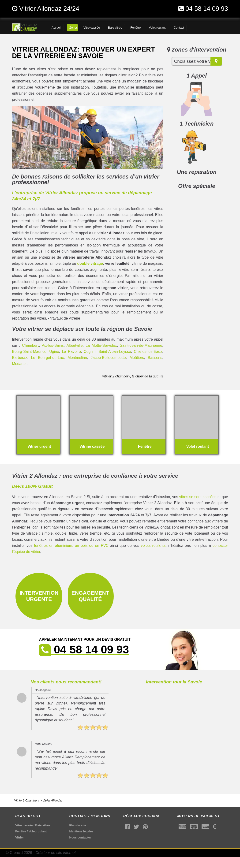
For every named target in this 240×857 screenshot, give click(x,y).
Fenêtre (20, 831)
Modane (19, 364)
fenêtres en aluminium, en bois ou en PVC (71, 546)
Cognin (90, 352)
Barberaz (19, 358)
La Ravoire (71, 352)
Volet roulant (38, 831)
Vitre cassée (24, 825)
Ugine (54, 352)
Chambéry (30, 345)
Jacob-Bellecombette (108, 358)
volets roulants (153, 546)
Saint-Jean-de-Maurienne (141, 345)
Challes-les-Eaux (148, 352)
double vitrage (90, 263)
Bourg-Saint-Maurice (29, 352)
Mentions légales (81, 831)
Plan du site (77, 825)
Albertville (74, 345)
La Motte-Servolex (101, 345)
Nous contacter (80, 837)
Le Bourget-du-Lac (47, 358)
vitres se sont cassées (198, 497)
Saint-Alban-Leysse (114, 352)
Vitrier (19, 837)
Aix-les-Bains (53, 345)
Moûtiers (137, 358)
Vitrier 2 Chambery (26, 800)
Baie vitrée (42, 825)
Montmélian (77, 358)
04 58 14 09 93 (206, 8)
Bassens (155, 358)
